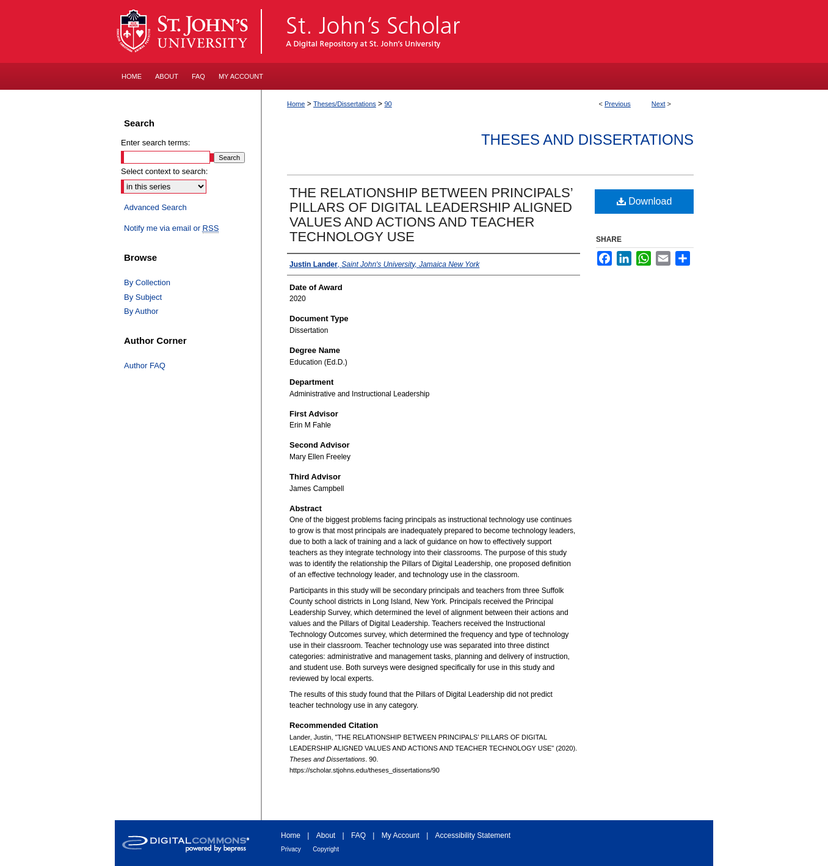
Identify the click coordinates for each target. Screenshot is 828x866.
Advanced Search (155, 207)
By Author (141, 311)
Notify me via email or (171, 228)
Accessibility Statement (472, 835)
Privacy (291, 849)
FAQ (358, 835)
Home (296, 103)
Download (644, 201)
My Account (400, 835)
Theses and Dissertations (587, 139)
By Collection (147, 282)
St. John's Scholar (488, 31)
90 (387, 103)
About (325, 835)
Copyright (326, 849)
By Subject (143, 297)
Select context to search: (164, 171)
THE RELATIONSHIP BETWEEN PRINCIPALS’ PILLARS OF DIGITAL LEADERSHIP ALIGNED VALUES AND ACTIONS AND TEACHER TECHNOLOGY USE (431, 214)
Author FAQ (144, 365)
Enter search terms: (155, 142)
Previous (618, 103)
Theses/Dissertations (344, 103)
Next (659, 103)
